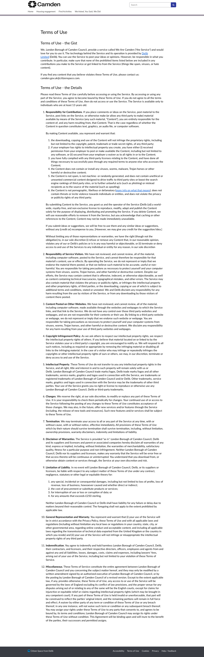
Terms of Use (133, 651)
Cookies (145, 651)
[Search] (173, 4)
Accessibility (118, 651)
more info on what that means (133, 190)
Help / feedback (169, 651)
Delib (51, 651)
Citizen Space (37, 651)
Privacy (155, 651)
